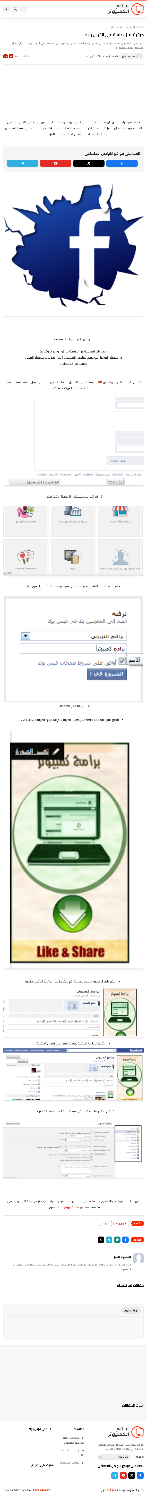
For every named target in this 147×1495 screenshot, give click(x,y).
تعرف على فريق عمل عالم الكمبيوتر (73, 1440)
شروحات (105, 1223)
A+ (11, 56)
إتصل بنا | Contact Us (72, 1453)
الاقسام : (139, 1456)
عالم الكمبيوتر (108, 1490)
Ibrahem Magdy (41, 1490)
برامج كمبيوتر (73, 1207)
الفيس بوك (116, 27)
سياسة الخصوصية (72, 1462)
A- (5, 56)
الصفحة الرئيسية (135, 27)
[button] (125, 1240)
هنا (100, 382)
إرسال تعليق (130, 1310)
